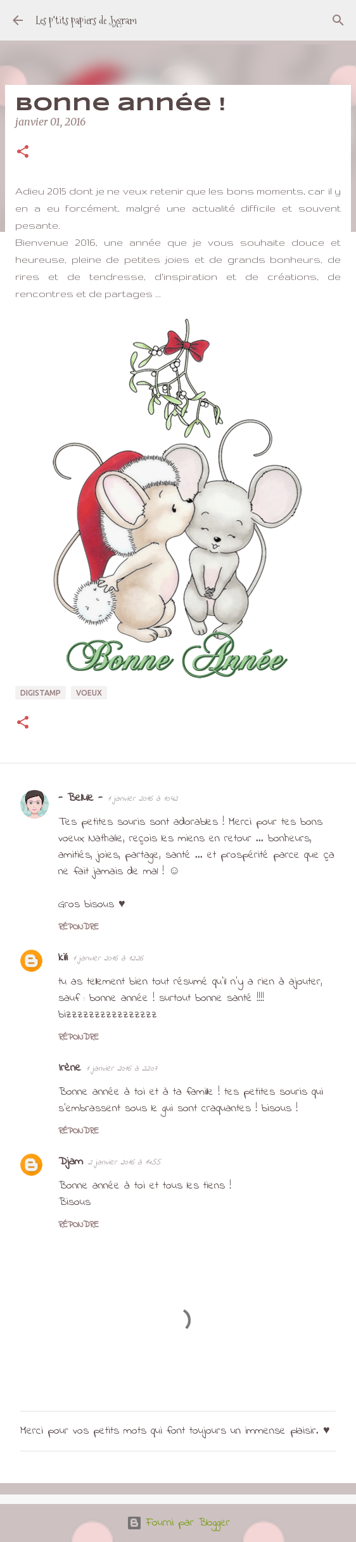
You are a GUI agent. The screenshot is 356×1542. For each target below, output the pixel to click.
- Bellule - (80, 798)
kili (63, 958)
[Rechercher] (338, 20)
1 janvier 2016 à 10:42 (142, 799)
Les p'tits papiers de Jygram (86, 20)
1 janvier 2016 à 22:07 (121, 1068)
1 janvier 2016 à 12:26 (108, 958)
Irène (69, 1068)
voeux (89, 693)
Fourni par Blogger (178, 1523)
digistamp (40, 693)
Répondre (78, 927)
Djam (70, 1162)
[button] (22, 152)
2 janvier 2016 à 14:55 (124, 1162)
